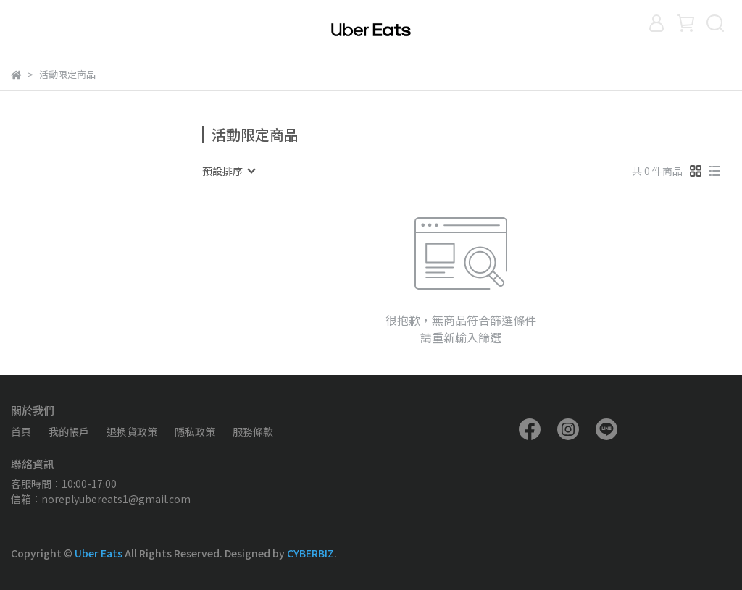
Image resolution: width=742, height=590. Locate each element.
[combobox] (228, 171)
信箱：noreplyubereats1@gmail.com (101, 499)
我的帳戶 (69, 431)
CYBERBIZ (310, 553)
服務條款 (253, 431)
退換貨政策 (132, 431)
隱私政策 (195, 431)
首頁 (21, 431)
